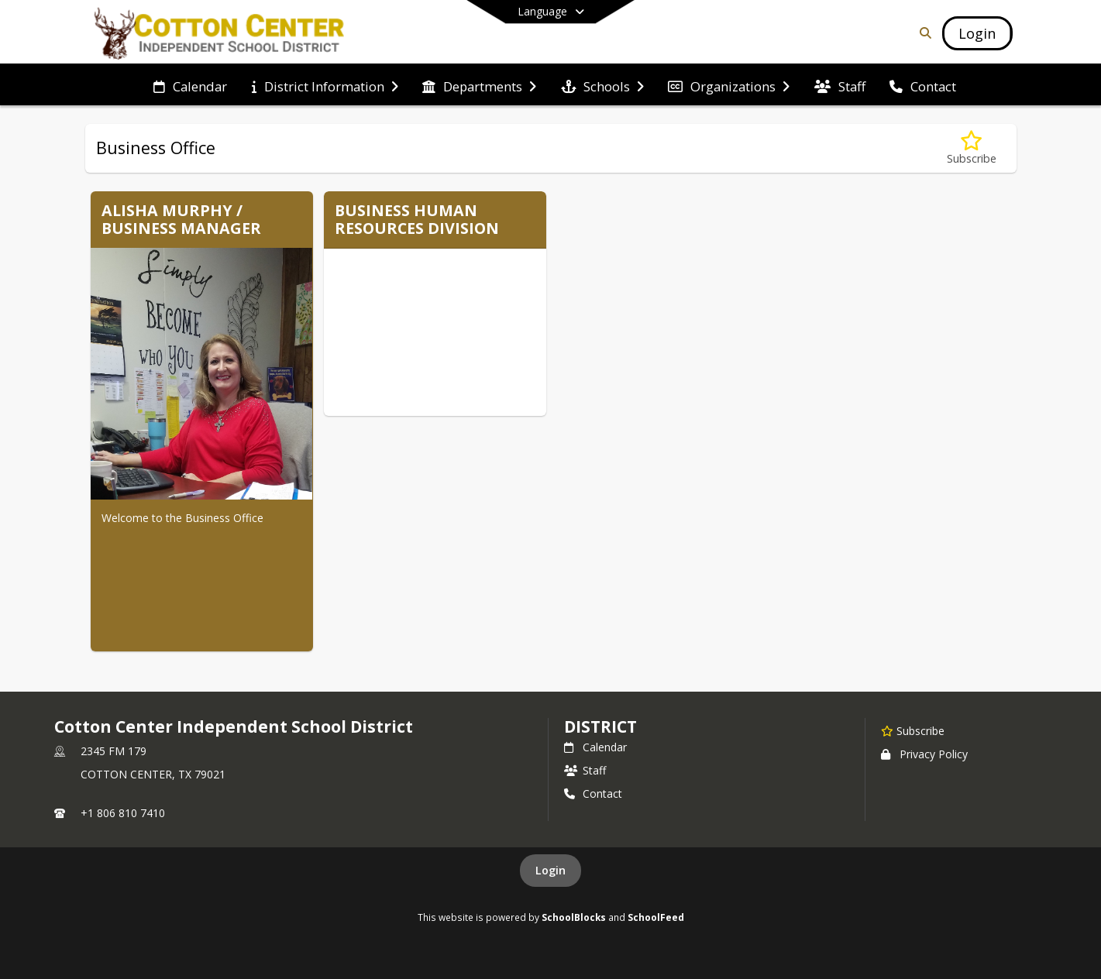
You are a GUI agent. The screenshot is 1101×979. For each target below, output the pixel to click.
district (600, 726)
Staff (585, 770)
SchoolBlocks (574, 917)
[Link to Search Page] (922, 33)
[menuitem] (190, 85)
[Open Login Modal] (977, 33)
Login (550, 870)
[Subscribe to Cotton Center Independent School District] (912, 730)
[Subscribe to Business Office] (972, 148)
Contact (593, 793)
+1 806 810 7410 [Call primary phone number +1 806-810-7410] (123, 813)
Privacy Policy (924, 754)
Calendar (595, 747)
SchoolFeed (656, 917)
